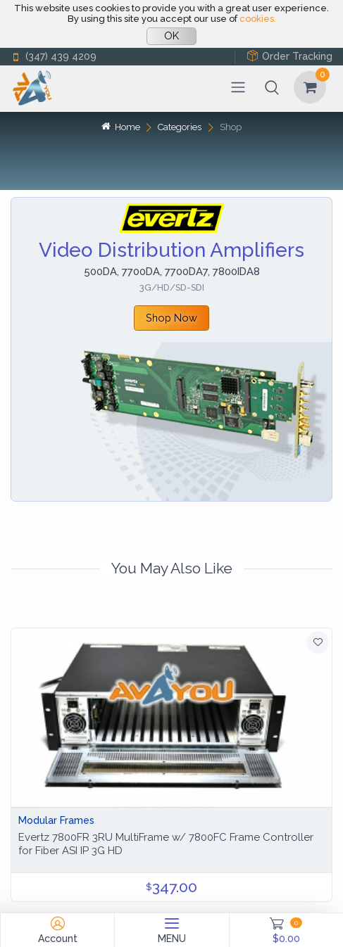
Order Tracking (289, 56)
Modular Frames (56, 820)
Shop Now (171, 318)
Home (120, 127)
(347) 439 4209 (53, 57)
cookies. (257, 18)
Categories (179, 127)
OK (171, 36)
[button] (272, 87)
